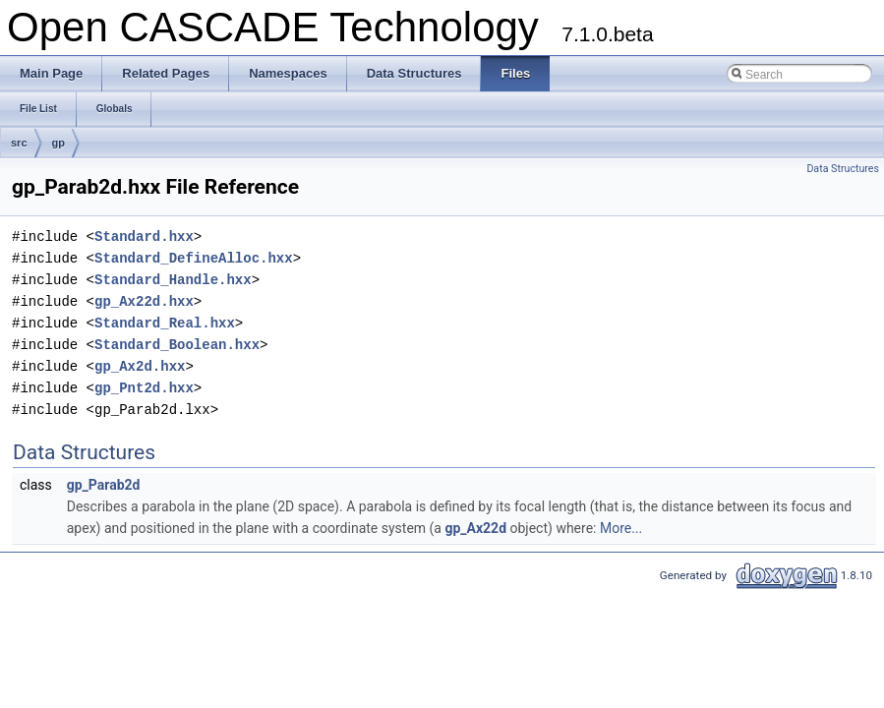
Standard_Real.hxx (164, 323)
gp (58, 142)
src (19, 142)
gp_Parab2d (104, 485)
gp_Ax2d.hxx (139, 366)
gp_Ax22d (475, 528)
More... (621, 528)
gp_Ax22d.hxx (144, 301)
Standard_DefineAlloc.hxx (193, 258)
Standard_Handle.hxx (173, 279)
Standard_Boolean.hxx (177, 344)
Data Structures (842, 168)
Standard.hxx (144, 236)
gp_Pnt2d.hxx (144, 388)
